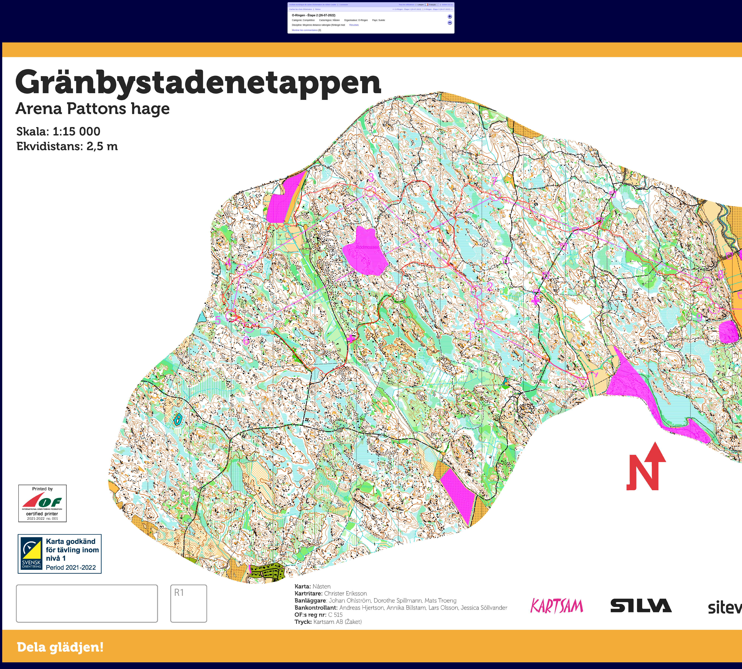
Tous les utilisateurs (406, 5)
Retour (318, 9)
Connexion (343, 5)
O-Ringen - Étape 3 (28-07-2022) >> (438, 9)
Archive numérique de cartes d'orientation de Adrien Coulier (312, 5)
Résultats (354, 25)
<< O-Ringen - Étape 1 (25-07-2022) (407, 9)
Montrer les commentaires (305, 30)
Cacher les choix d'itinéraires (300, 9)
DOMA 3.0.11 (447, 5)
